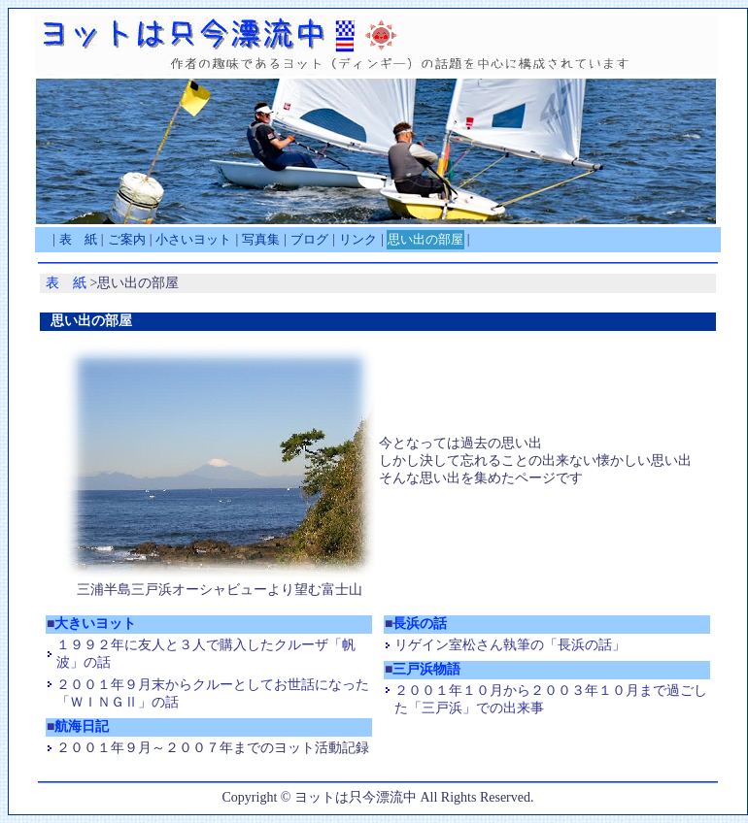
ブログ (309, 239)
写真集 (261, 239)
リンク (358, 239)
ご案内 (127, 239)
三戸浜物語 (426, 669)
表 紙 (78, 239)
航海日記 (81, 726)
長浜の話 (419, 623)
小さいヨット (193, 239)
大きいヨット (95, 623)
